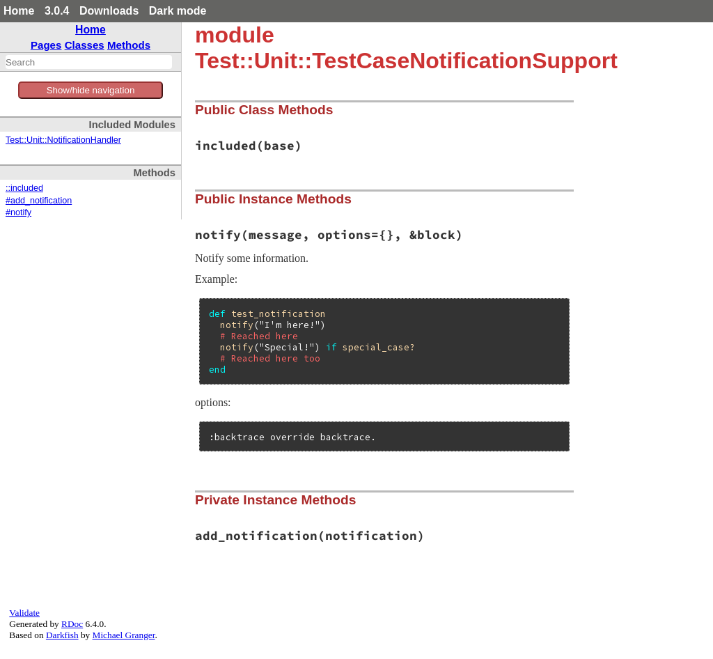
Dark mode (178, 11)
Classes (84, 45)
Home (18, 11)
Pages (46, 45)
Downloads (109, 11)
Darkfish (62, 635)
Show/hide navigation (91, 90)
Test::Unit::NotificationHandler (63, 140)
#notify (18, 212)
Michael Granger (124, 635)
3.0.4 (57, 11)
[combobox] (89, 62)
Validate (24, 612)
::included (24, 188)
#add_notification (39, 201)
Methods (128, 45)
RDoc (72, 624)
